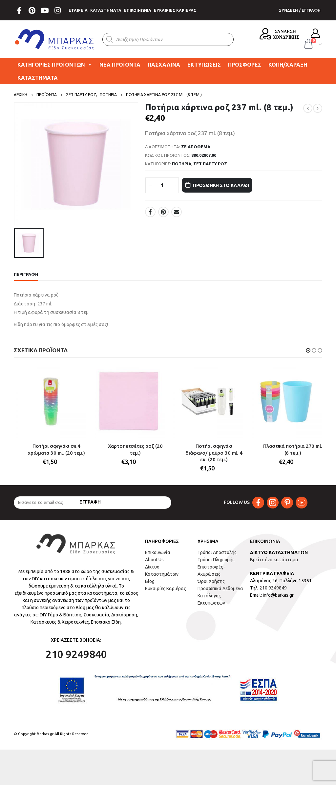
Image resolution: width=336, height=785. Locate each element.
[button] (308, 350)
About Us (154, 561)
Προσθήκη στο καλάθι (229, 185)
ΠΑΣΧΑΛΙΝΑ (164, 65)
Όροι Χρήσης (211, 582)
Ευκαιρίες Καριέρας (165, 589)
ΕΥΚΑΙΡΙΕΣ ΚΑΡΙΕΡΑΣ (175, 10)
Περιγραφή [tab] (26, 274)
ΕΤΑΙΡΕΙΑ (78, 10)
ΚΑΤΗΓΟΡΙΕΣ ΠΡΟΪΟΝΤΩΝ (54, 65)
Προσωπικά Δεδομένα (220, 589)
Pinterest (163, 212)
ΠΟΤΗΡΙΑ (181, 163)
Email (176, 212)
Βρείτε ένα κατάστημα (274, 561)
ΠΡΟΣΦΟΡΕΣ (244, 65)
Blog (150, 582)
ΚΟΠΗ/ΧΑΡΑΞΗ (287, 65)
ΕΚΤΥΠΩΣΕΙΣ (204, 65)
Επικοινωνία (157, 553)
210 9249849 (273, 589)
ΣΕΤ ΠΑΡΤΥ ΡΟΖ (210, 163)
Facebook (150, 212)
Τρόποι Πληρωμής (216, 561)
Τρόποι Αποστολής (217, 553)
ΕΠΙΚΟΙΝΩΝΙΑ (137, 10)
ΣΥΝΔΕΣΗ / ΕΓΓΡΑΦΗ (300, 10)
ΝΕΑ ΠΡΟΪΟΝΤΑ (119, 65)
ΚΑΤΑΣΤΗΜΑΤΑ (105, 10)
